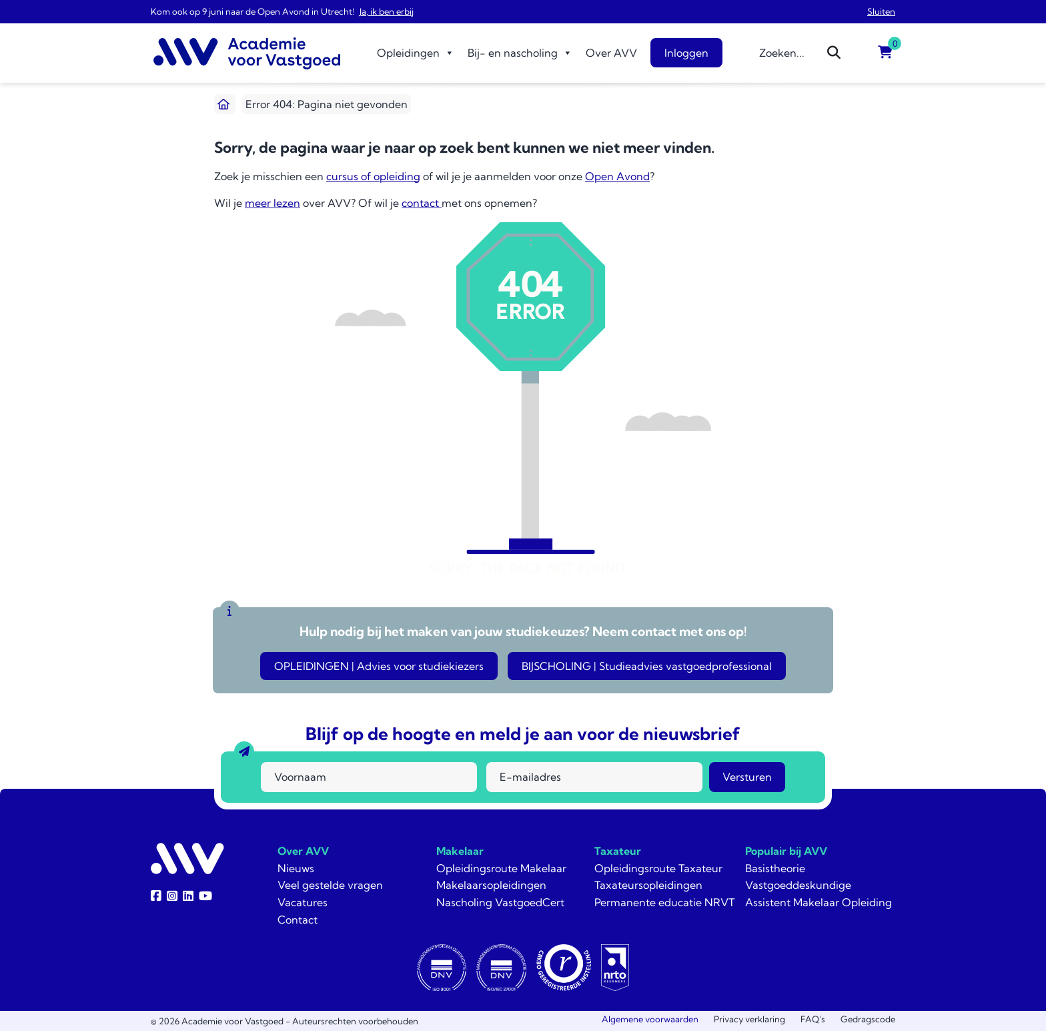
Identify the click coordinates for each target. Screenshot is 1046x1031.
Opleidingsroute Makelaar (501, 868)
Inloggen (686, 52)
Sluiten (881, 11)
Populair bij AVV (786, 850)
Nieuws (296, 868)
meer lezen (272, 203)
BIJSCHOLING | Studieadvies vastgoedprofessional (647, 666)
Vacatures (303, 902)
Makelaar (460, 850)
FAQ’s (813, 1019)
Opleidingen (415, 52)
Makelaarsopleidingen (491, 885)
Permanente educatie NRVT (664, 902)
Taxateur (617, 850)
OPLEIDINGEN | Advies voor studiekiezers (379, 666)
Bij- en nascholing (520, 52)
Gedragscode (868, 1019)
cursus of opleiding (373, 176)
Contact (298, 919)
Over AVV (611, 52)
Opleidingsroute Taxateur (658, 868)
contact (422, 203)
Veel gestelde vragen (330, 885)
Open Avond (617, 176)
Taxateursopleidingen (648, 885)
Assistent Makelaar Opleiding (818, 902)
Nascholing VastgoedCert (500, 902)
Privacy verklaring (749, 1019)
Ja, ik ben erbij (387, 11)
